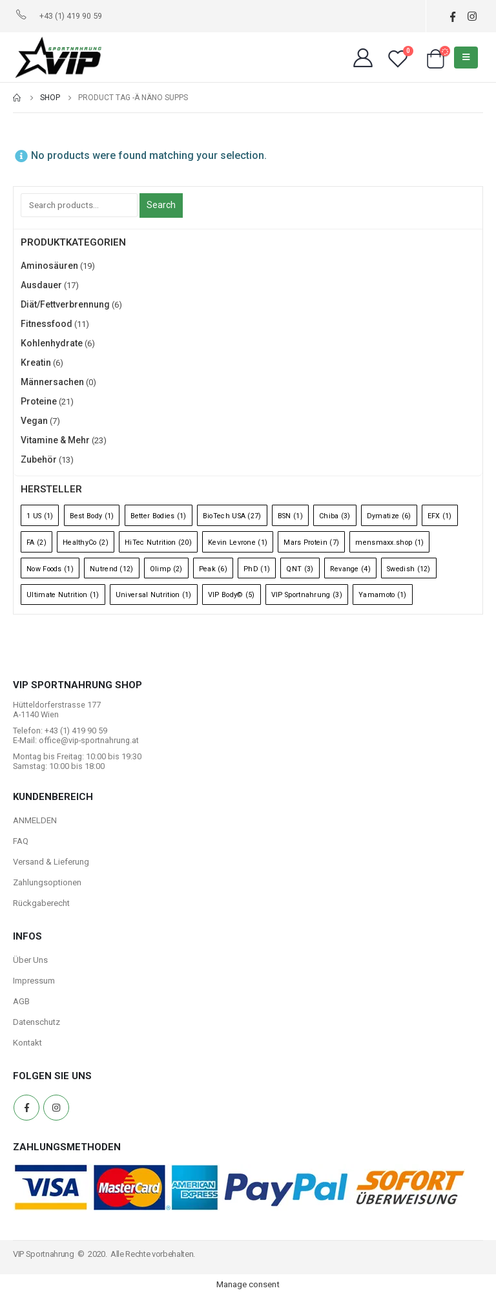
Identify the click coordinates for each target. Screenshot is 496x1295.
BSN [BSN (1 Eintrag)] (290, 516)
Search (161, 205)
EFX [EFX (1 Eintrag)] (440, 516)
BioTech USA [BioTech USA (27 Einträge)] (232, 516)
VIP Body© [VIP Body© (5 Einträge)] (231, 595)
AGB (21, 1001)
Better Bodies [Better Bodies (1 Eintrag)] (158, 516)
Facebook (26, 1108)
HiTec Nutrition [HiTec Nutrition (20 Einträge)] (158, 542)
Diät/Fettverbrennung (65, 304)
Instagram (56, 1108)
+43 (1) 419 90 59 (70, 16)
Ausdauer (41, 285)
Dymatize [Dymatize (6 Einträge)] (389, 516)
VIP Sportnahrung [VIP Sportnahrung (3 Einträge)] (306, 595)
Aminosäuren (49, 265)
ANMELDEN (35, 820)
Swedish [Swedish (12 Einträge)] (409, 569)
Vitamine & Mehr (55, 440)
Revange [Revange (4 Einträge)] (350, 569)
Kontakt (27, 1043)
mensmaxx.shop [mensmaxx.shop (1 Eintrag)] (389, 542)
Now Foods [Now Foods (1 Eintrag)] (50, 569)
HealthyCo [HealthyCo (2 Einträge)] (85, 542)
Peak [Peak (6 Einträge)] (213, 569)
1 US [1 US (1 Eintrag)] (39, 516)
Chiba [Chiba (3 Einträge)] (335, 516)
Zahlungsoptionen (47, 882)
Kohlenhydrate (52, 343)
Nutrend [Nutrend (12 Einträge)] (112, 569)
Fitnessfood (46, 324)
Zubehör (39, 459)
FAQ (20, 841)
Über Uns (30, 960)
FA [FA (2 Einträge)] (36, 542)
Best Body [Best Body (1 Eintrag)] (92, 516)
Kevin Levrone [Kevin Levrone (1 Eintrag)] (237, 542)
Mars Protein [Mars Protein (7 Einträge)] (311, 542)
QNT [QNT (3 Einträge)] (299, 569)
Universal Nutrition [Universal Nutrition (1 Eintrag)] (154, 595)
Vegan (34, 421)
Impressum (34, 980)
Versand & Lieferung (51, 862)
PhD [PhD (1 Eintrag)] (256, 569)
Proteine (39, 401)
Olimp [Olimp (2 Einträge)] (166, 569)
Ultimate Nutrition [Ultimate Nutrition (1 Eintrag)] (62, 595)
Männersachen (52, 382)
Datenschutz (36, 1022)
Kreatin (36, 362)
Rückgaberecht (41, 903)
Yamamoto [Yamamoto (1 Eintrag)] (382, 595)
